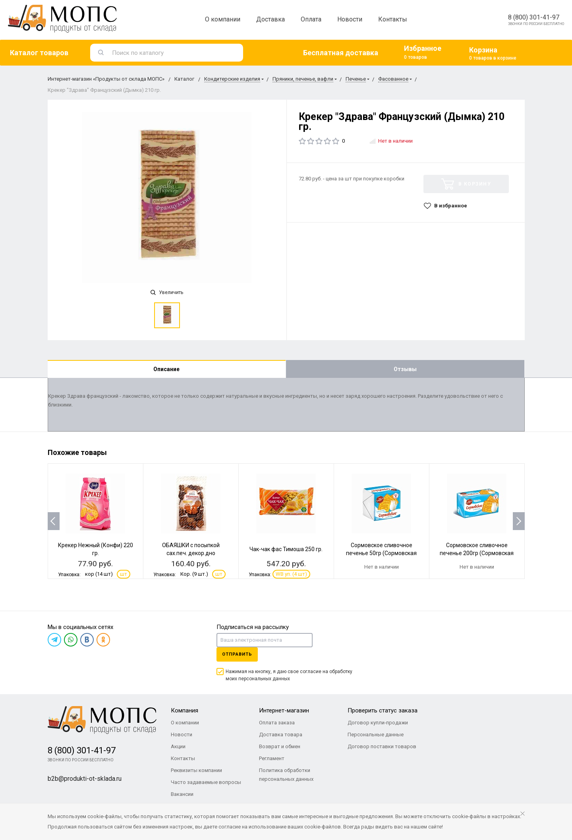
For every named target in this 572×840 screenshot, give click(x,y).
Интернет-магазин (284, 710)
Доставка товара (280, 734)
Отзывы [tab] (405, 369)
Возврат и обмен (279, 746)
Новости (349, 19)
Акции (178, 746)
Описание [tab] (166, 369)
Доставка (270, 19)
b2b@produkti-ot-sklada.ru (85, 778)
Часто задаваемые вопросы (206, 782)
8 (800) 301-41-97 (533, 17)
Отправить (237, 654)
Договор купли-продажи (378, 723)
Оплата (311, 19)
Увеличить (167, 292)
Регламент (271, 758)
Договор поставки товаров (382, 746)
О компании (222, 19)
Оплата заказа (277, 723)
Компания (184, 710)
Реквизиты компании (196, 770)
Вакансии (182, 794)
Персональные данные (376, 734)
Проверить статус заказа (382, 710)
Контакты (392, 19)
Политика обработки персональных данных (286, 774)
